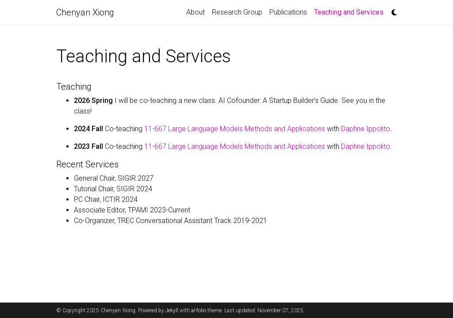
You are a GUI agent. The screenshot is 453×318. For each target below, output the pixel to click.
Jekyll (171, 310)
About (195, 12)
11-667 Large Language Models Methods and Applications (234, 129)
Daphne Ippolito (365, 129)
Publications (288, 12)
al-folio (198, 310)
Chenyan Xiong (85, 12)
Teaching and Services (350, 11)
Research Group (237, 12)
